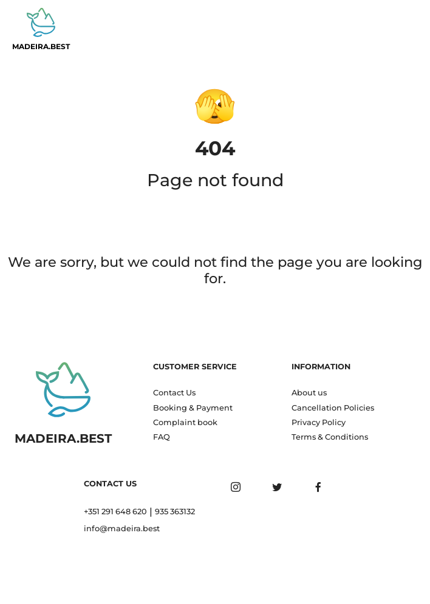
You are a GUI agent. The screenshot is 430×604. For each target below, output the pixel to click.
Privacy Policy (319, 422)
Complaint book (185, 422)
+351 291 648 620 (115, 511)
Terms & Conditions (330, 436)
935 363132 (175, 511)
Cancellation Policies (333, 407)
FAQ (161, 436)
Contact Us (174, 392)
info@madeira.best (122, 528)
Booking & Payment (193, 407)
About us (309, 392)
